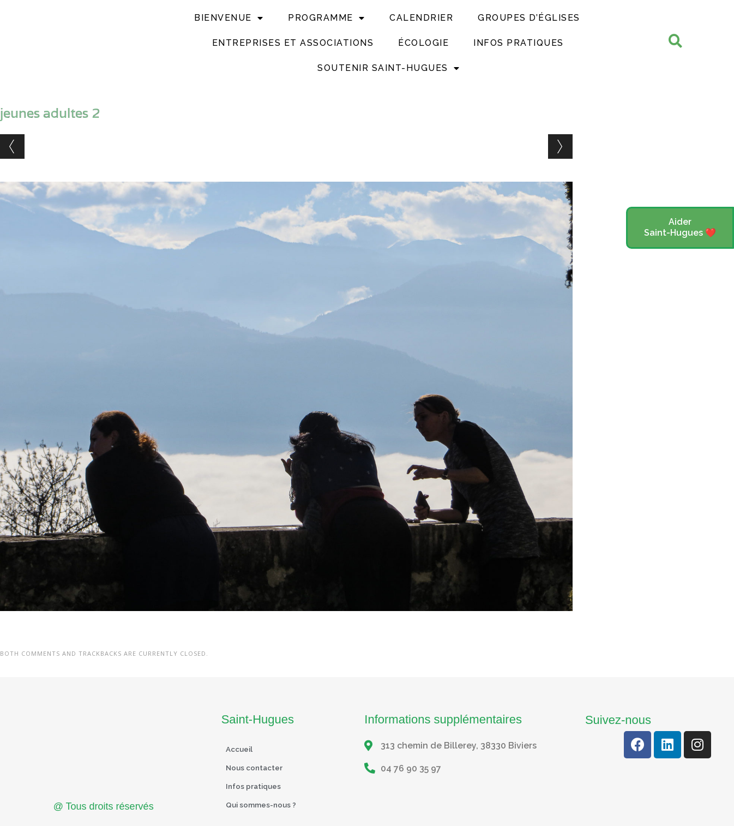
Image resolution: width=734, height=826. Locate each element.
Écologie (423, 43)
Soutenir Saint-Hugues (388, 68)
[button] (680, 228)
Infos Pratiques (518, 43)
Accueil (241, 749)
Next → (560, 146)
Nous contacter (259, 767)
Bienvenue (228, 18)
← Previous (12, 146)
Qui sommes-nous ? (267, 804)
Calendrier (421, 18)
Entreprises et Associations (293, 43)
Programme (326, 18)
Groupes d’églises (529, 18)
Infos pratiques (258, 786)
